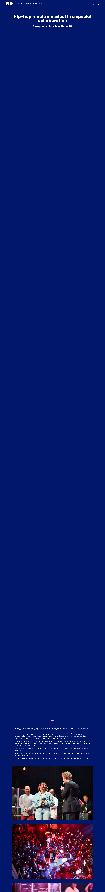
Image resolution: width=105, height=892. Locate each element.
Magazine (28, 3)
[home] (9, 3)
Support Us (85, 4)
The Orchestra (37, 3)
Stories (52, 720)
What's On (19, 3)
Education (77, 4)
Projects (94, 4)
